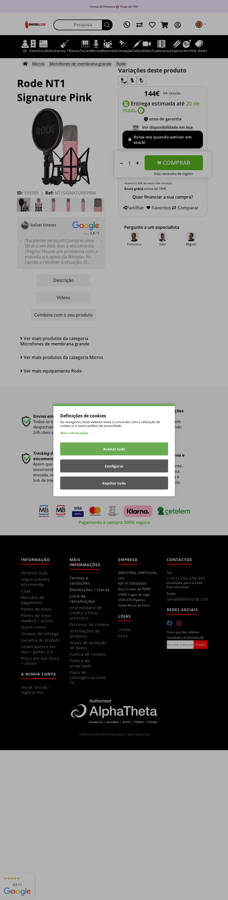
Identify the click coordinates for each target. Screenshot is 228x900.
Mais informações (74, 432)
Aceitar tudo (114, 448)
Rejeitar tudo (114, 482)
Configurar (114, 465)
